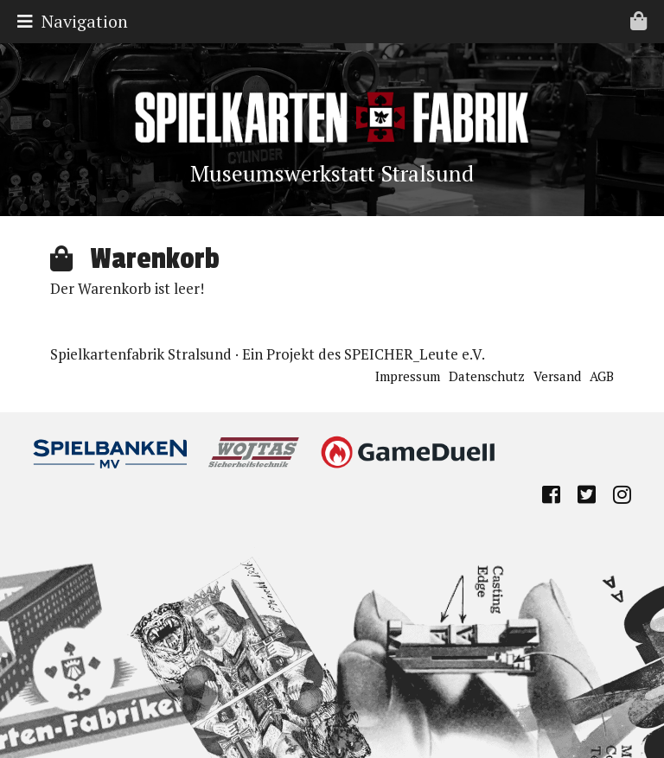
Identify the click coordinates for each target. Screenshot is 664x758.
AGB (602, 376)
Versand (557, 376)
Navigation (336, 21)
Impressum (407, 376)
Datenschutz (487, 376)
